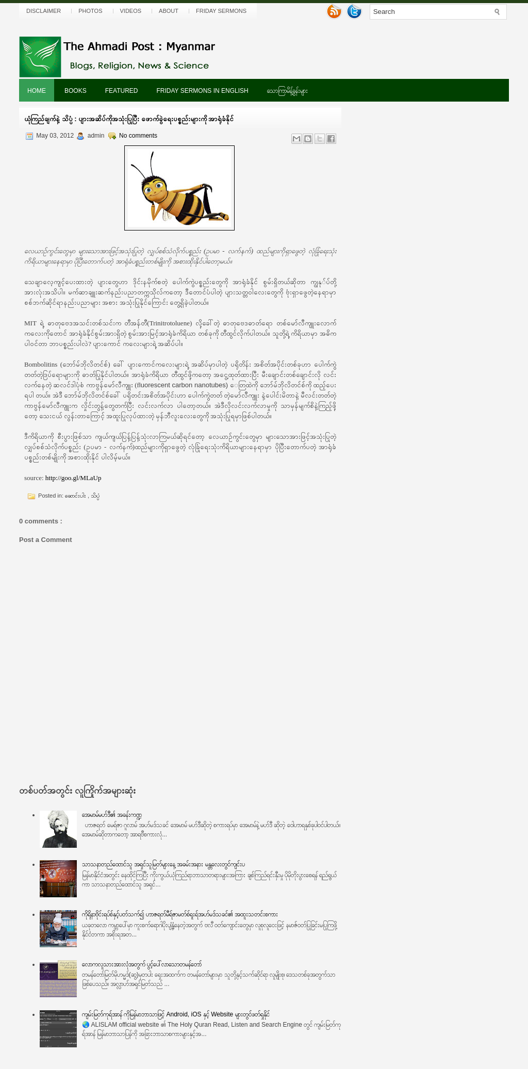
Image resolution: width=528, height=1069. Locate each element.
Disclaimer (43, 11)
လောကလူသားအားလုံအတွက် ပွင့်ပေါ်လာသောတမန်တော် (142, 964)
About (168, 11)
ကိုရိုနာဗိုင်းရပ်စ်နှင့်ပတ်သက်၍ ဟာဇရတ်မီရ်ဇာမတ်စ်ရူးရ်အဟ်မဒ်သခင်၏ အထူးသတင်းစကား (180, 914)
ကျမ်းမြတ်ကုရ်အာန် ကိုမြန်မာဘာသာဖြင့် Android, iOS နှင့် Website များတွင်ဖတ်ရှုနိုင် (176, 1014)
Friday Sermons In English (202, 90)
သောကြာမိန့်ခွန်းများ (287, 90)
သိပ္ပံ (95, 495)
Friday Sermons (221, 11)
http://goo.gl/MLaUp (73, 478)
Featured (121, 90)
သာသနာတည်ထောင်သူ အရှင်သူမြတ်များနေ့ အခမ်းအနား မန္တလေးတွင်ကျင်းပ (163, 864)
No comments (138, 135)
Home (36, 90)
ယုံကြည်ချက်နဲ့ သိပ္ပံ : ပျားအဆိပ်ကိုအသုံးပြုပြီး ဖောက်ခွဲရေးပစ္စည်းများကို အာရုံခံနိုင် (129, 119)
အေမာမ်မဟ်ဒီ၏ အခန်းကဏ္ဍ (112, 814)
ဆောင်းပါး (76, 495)
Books (75, 90)
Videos (131, 11)
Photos (90, 11)
